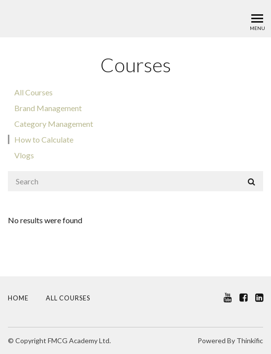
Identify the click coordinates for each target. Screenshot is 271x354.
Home (18, 298)
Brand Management (48, 108)
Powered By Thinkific (230, 340)
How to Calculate (43, 139)
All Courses (33, 92)
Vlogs (24, 155)
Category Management (53, 123)
